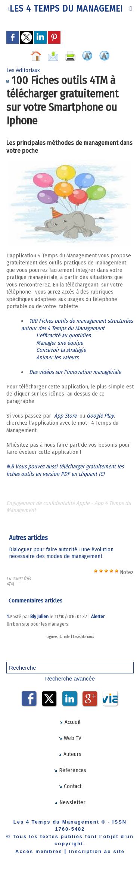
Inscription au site (97, 851)
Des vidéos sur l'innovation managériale (75, 372)
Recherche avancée (70, 678)
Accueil (70, 722)
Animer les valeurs (57, 357)
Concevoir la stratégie (61, 350)
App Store (66, 415)
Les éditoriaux (83, 637)
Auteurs (69, 754)
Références (70, 770)
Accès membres (38, 851)
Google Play (100, 415)
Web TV (70, 738)
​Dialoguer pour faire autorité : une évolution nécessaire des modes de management (61, 553)
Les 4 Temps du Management (70, 8)
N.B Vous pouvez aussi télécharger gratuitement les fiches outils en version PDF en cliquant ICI (65, 470)
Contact (70, 786)
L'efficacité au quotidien (64, 335)
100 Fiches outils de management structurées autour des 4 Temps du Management (77, 324)
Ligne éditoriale (57, 637)
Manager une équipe (60, 343)
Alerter (98, 616)
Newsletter (69, 802)
